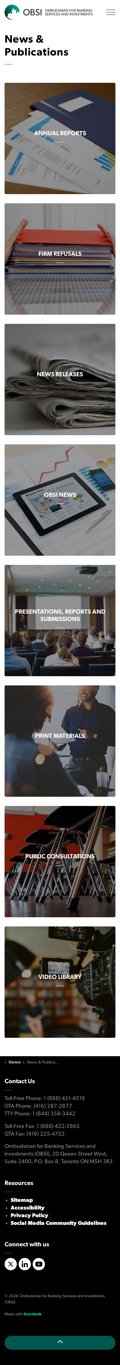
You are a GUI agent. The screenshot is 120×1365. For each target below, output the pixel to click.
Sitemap (22, 1200)
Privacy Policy (29, 1216)
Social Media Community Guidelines (59, 1223)
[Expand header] (111, 12)
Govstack (33, 1314)
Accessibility (28, 1208)
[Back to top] (60, 1343)
